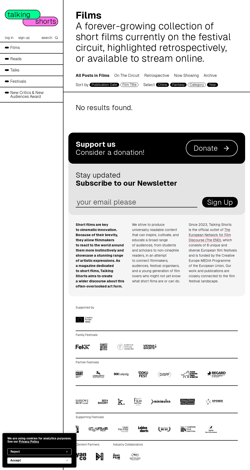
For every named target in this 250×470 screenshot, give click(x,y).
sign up (24, 37)
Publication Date (104, 85)
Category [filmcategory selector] (197, 85)
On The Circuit (126, 75)
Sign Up (220, 202)
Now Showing (186, 75)
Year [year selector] (212, 85)
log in (9, 37)
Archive (210, 75)
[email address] (136, 202)
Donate (212, 148)
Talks (14, 70)
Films (15, 47)
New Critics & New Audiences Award (27, 94)
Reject (39, 451)
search (50, 37)
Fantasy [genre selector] (178, 85)
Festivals (18, 81)
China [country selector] (162, 85)
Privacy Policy (29, 441)
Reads (15, 59)
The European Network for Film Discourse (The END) (210, 235)
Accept (39, 460)
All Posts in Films (92, 75)
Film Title (129, 85)
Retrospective (156, 75)
